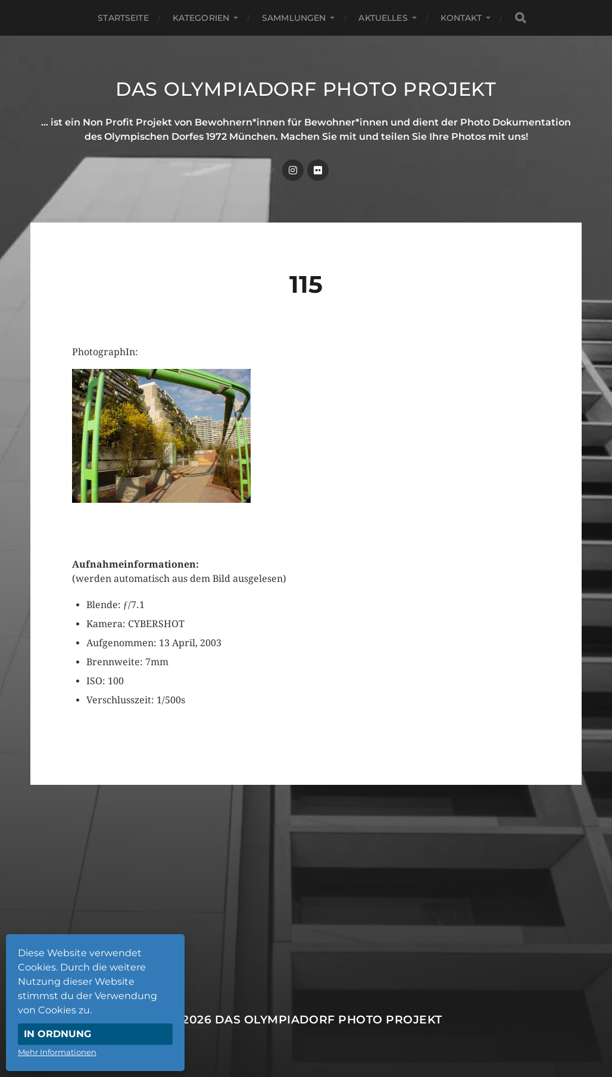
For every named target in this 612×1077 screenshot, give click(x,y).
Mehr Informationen (57, 1052)
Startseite (123, 17)
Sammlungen (294, 17)
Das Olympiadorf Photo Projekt (306, 89)
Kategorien (201, 17)
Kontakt (461, 17)
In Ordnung (57, 1034)
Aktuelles (382, 17)
